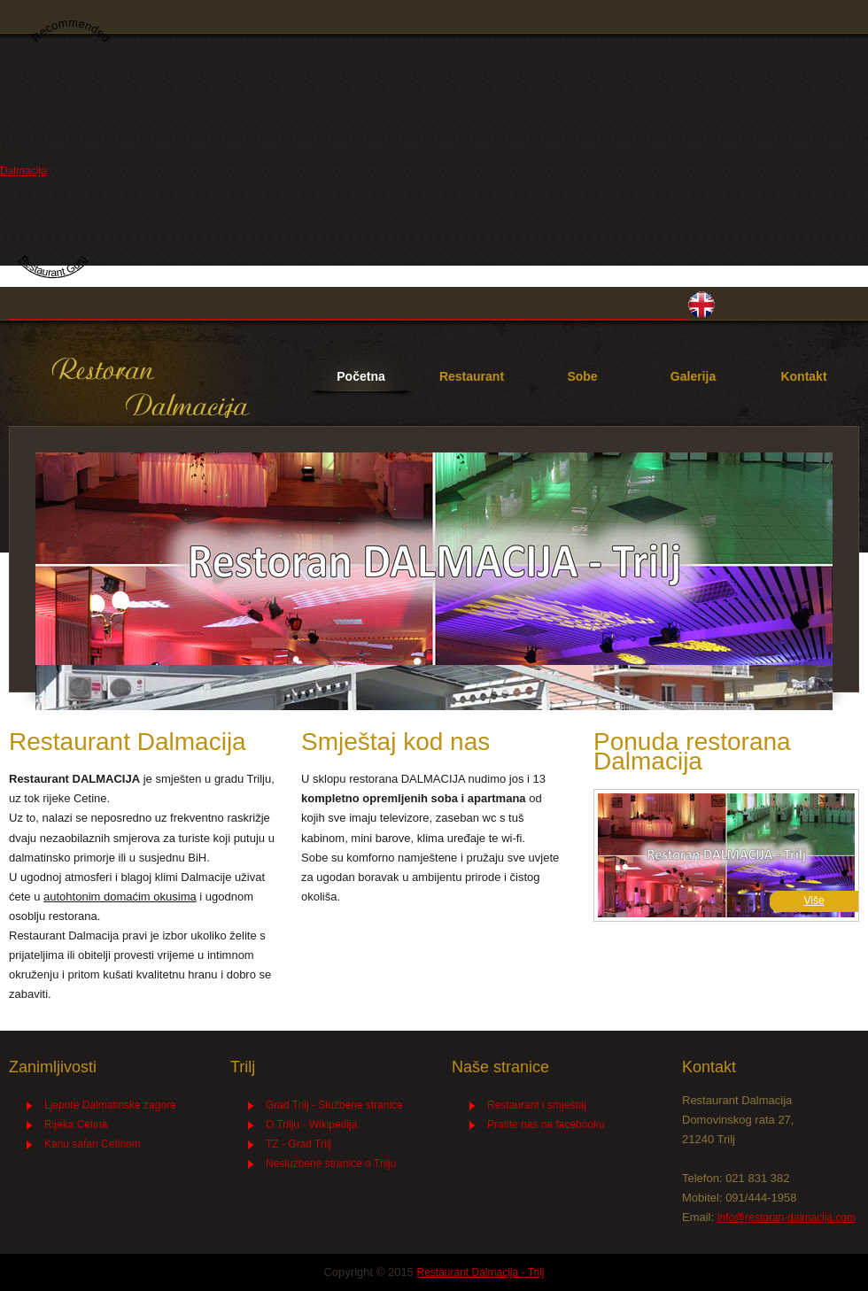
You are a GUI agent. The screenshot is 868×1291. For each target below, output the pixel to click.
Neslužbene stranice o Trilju (331, 1163)
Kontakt (803, 376)
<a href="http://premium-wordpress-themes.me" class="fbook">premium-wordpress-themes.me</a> (549, 1169)
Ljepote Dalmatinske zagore (110, 1105)
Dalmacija (23, 171)
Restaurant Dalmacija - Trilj (150, 388)
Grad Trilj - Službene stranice (334, 1105)
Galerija (693, 376)
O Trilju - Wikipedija (311, 1124)
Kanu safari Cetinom (92, 1144)
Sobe (582, 376)
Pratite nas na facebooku (546, 1124)
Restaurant (471, 376)
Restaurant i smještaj (536, 1105)
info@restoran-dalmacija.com (786, 1217)
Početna (360, 376)
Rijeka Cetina (75, 1124)
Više (813, 900)
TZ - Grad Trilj (298, 1144)
